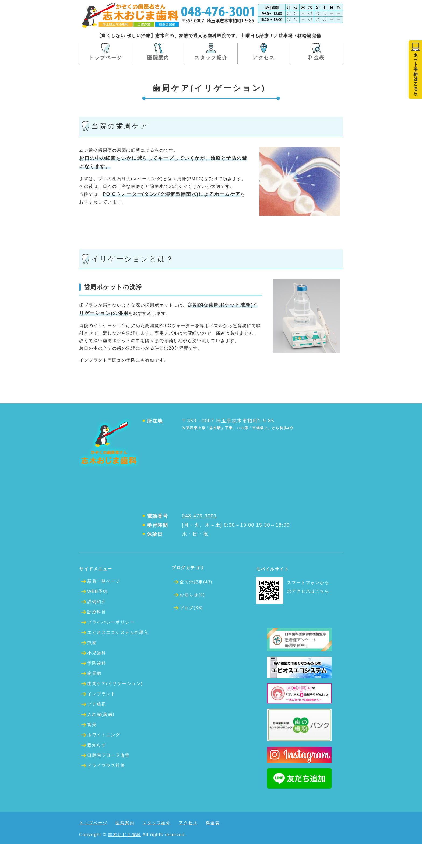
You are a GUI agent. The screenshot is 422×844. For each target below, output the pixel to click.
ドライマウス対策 (106, 765)
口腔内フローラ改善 (108, 755)
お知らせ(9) (192, 595)
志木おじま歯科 (124, 834)
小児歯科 (96, 653)
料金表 (316, 57)
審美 (92, 724)
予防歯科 (96, 663)
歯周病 (94, 673)
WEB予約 (97, 591)
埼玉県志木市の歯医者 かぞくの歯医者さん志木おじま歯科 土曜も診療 (130, 15)
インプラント (101, 694)
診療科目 (96, 612)
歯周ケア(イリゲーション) (115, 683)
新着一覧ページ (103, 581)
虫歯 (92, 642)
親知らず (96, 745)
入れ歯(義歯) (100, 714)
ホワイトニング (103, 734)
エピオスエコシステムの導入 (118, 632)
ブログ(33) (191, 608)
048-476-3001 (199, 516)
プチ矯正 (96, 704)
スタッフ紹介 (211, 57)
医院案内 (158, 57)
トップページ (105, 57)
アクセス (264, 57)
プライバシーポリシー (110, 622)
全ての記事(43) (196, 582)
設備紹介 (96, 601)
